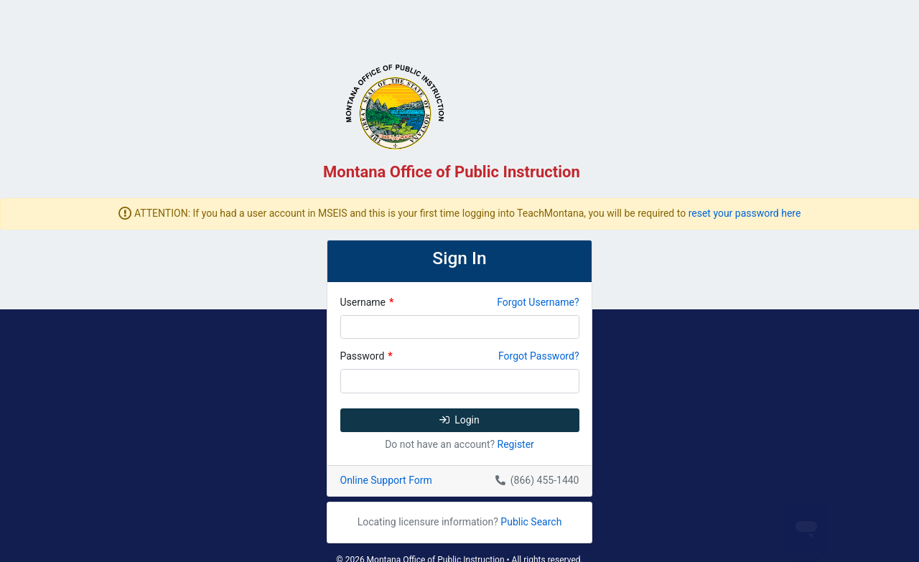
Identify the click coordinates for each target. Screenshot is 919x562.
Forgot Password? (538, 356)
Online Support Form (386, 480)
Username (367, 302)
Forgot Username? (538, 302)
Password (366, 356)
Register (516, 444)
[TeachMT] (386, 101)
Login (459, 420)
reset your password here (745, 213)
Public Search (530, 522)
